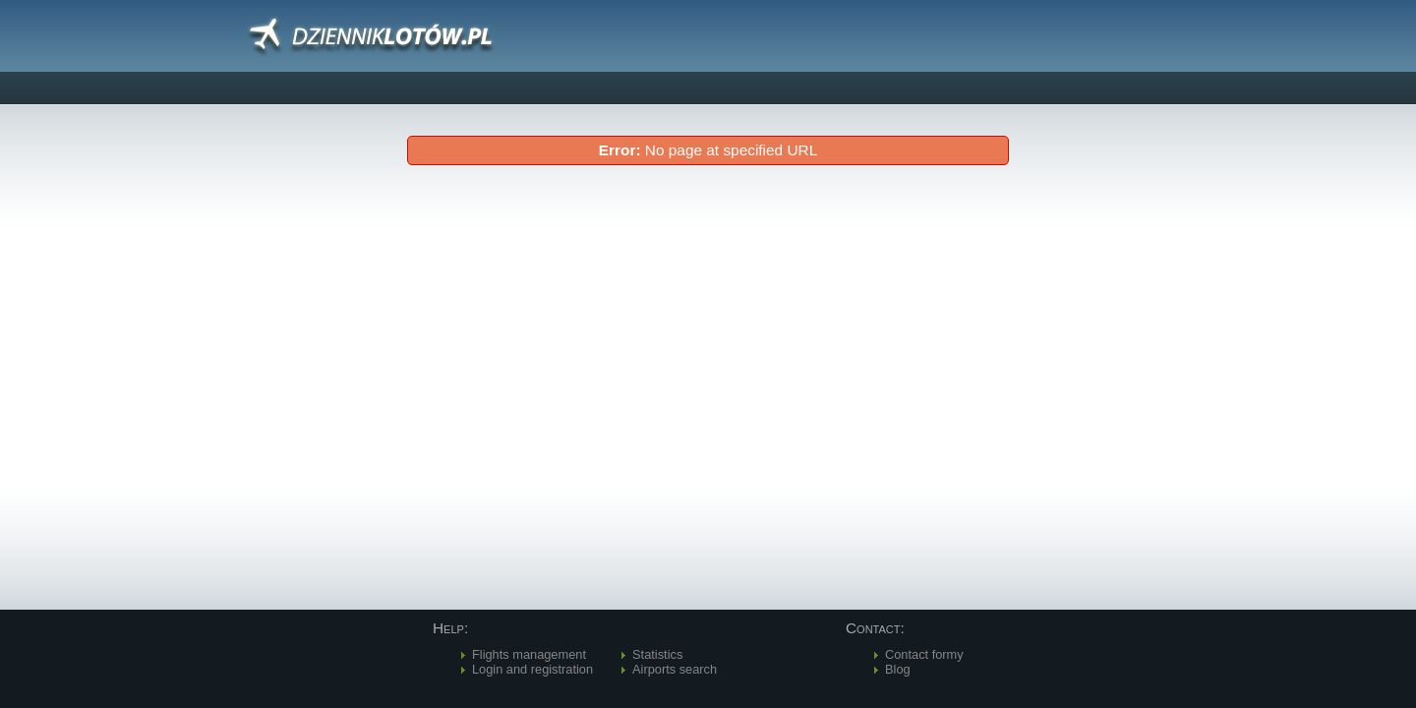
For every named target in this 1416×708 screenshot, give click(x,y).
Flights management (529, 654)
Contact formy (924, 654)
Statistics (657, 654)
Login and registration (532, 669)
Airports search (674, 669)
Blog (898, 669)
